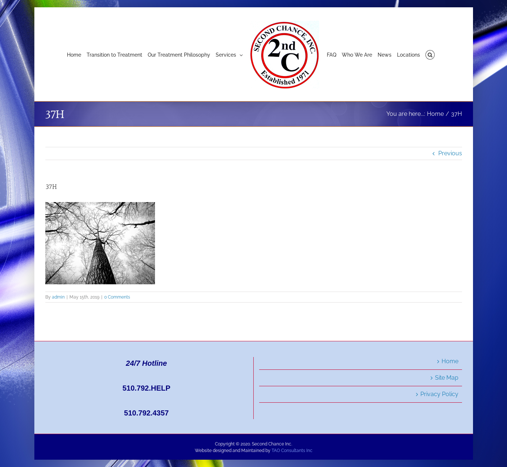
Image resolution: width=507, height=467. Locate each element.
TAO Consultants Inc (292, 450)
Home (450, 361)
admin (58, 297)
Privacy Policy (439, 394)
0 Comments (117, 297)
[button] (430, 54)
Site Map (446, 377)
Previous (450, 153)
